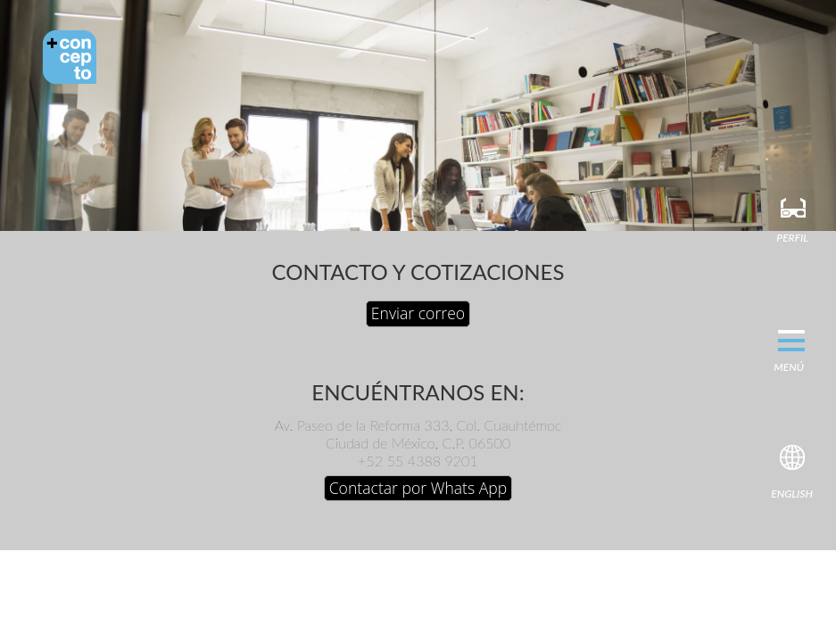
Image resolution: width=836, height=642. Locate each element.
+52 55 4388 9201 (417, 460)
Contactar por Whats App (418, 487)
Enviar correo (418, 313)
